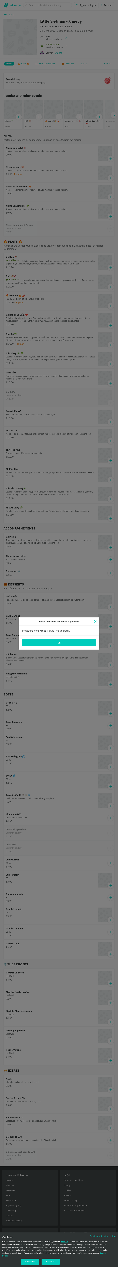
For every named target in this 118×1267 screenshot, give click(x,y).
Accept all (50, 1261)
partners (64, 1242)
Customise (30, 1261)
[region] (59, 1249)
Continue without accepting (103, 1236)
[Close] (95, 621)
